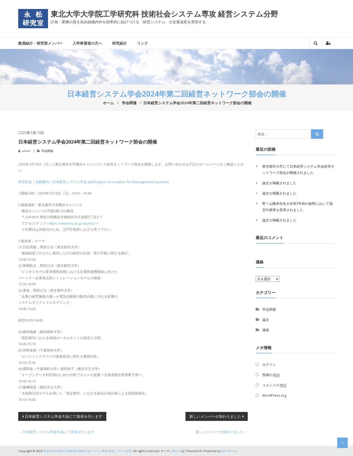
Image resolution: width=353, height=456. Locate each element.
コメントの (274, 385)
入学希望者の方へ (87, 43)
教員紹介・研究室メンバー (40, 43)
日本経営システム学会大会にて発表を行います (63, 416)
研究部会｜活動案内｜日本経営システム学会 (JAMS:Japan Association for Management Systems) (93, 181)
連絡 (265, 329)
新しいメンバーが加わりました (215, 416)
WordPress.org (274, 395)
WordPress (229, 451)
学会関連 (47, 151)
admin (26, 151)
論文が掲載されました (279, 182)
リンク (142, 43)
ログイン (269, 364)
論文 (265, 319)
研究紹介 (119, 43)
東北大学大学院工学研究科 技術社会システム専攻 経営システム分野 (164, 14)
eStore (175, 451)
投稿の (271, 374)
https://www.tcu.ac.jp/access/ (72, 223)
